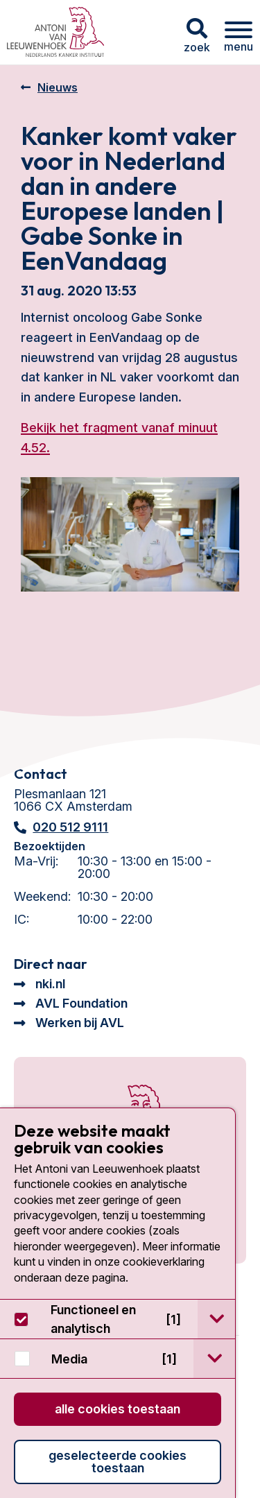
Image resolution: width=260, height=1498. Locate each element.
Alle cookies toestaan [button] (117, 1409)
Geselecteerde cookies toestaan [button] (118, 1461)
